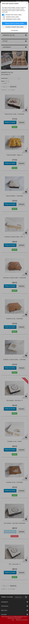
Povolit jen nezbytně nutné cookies (14, 27)
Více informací (14, 30)
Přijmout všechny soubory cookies (14, 23)
